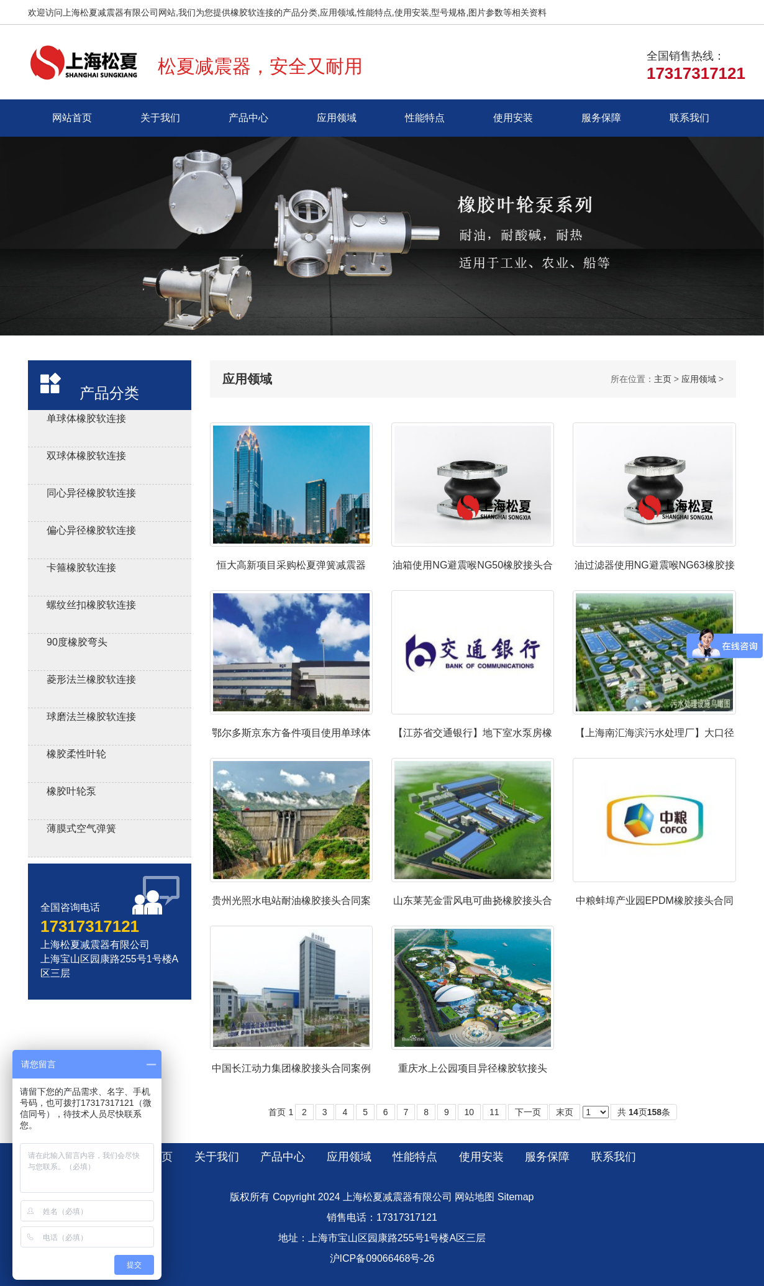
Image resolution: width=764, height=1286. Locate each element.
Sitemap (516, 1197)
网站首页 (72, 117)
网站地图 (474, 1197)
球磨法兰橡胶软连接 (91, 716)
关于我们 (160, 117)
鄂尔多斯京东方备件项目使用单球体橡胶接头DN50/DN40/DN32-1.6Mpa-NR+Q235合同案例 (291, 733)
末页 (564, 1112)
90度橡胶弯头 (77, 642)
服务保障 (601, 117)
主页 (662, 379)
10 (470, 1112)
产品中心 (248, 117)
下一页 (528, 1112)
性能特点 (425, 117)
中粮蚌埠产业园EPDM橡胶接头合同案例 (655, 901)
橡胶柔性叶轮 (76, 754)
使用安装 (513, 117)
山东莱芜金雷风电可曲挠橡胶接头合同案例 (472, 901)
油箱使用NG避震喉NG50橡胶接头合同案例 (473, 566)
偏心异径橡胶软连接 (91, 530)
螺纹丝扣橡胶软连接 (91, 605)
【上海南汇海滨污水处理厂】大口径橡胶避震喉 (654, 733)
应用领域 (337, 117)
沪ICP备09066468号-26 (382, 1258)
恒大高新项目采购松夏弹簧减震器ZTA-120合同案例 (291, 566)
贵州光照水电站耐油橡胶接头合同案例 (291, 901)
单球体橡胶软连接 (86, 418)
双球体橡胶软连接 (86, 455)
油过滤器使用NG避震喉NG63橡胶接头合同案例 (655, 566)
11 (494, 1112)
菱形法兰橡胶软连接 (91, 679)
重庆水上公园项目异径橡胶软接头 (472, 1068)
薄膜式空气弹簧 (81, 828)
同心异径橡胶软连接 (91, 493)
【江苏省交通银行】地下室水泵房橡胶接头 (472, 733)
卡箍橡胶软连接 (81, 567)
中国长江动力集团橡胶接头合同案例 (291, 1068)
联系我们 (689, 117)
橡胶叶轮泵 (71, 791)
